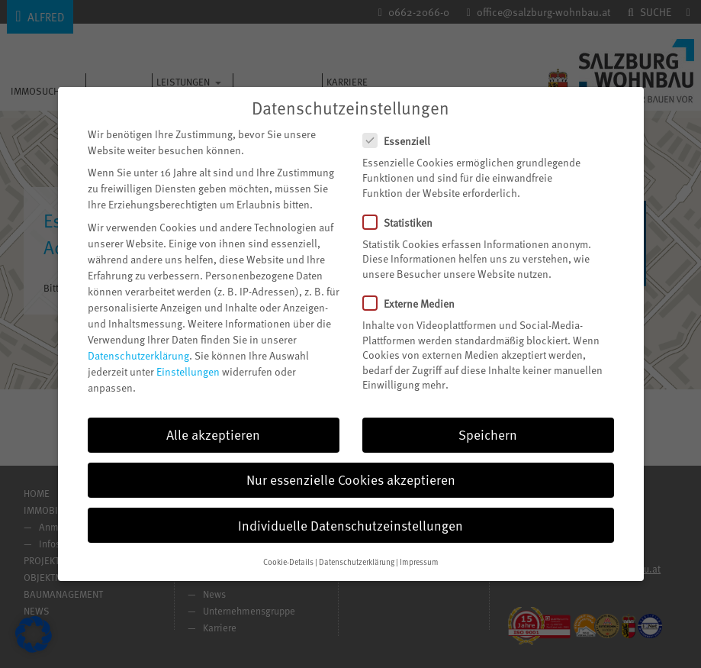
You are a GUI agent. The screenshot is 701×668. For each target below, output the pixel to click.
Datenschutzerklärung (138, 355)
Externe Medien (415, 303)
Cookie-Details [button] (288, 562)
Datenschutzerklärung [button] (356, 562)
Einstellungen (188, 371)
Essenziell (402, 141)
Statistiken (403, 223)
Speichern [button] (487, 434)
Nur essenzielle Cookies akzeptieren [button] (350, 479)
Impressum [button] (419, 562)
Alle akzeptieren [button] (213, 434)
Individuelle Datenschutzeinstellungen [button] (350, 525)
